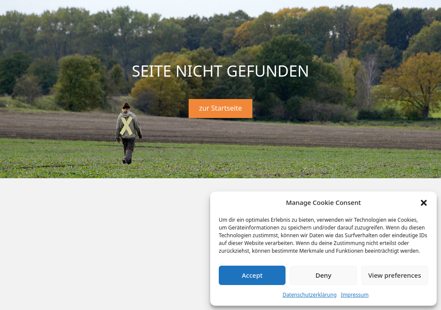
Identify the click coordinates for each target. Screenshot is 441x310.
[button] (423, 202)
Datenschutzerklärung (309, 294)
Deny (324, 275)
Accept (252, 275)
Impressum (355, 294)
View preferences (394, 275)
